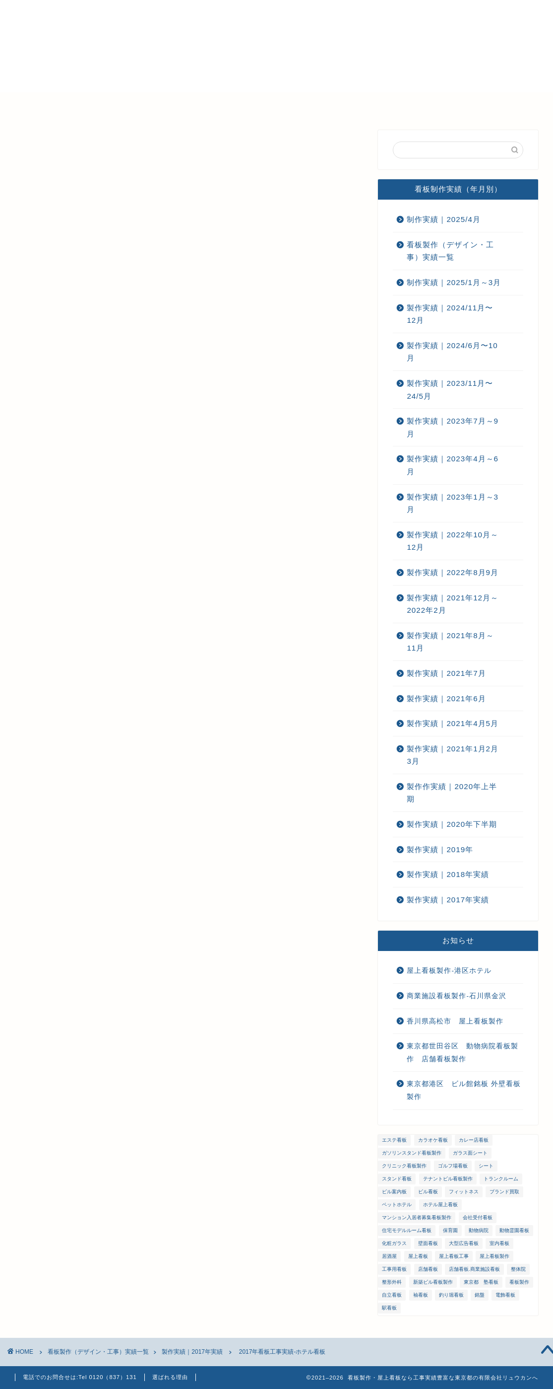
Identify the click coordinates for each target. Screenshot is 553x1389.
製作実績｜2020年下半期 (452, 824)
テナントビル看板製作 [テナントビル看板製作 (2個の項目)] (448, 1178)
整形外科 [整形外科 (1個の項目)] (392, 1282)
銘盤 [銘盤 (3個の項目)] (480, 1295)
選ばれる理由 (111, 104)
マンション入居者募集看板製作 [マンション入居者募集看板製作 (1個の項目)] (416, 1217)
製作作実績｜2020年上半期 (452, 793)
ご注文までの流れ (312, 104)
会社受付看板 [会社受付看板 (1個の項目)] (477, 1217)
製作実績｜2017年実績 (63, 150)
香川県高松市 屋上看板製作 (455, 1021)
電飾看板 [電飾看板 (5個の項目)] (505, 1295)
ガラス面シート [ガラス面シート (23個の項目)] (470, 1153)
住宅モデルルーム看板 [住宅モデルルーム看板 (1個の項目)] (406, 1230)
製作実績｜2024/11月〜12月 (450, 314)
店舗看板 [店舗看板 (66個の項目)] (428, 1269)
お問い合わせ (389, 104)
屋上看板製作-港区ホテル (449, 970)
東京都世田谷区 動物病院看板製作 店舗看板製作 (462, 1052)
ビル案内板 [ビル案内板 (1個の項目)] (394, 1191)
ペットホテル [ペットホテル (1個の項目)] (397, 1204)
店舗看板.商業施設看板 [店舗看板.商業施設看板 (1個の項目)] (474, 1269)
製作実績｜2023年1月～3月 (452, 503)
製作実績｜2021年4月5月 (452, 723)
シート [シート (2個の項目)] (486, 1166)
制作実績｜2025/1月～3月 (454, 282)
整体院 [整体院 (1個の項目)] (518, 1269)
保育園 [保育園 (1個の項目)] (450, 1230)
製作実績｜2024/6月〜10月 (452, 352)
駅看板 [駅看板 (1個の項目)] (389, 1308)
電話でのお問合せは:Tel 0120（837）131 (80, 1377)
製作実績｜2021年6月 (446, 698)
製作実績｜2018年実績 (448, 874)
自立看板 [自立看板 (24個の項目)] (392, 1295)
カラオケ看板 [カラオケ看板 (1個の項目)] (433, 1140)
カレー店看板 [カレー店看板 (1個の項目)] (474, 1140)
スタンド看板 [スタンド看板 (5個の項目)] (397, 1178)
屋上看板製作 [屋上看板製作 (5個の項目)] (494, 1256)
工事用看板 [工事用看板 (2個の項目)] (394, 1269)
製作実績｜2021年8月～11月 (450, 642)
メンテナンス (235, 104)
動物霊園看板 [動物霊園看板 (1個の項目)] (514, 1230)
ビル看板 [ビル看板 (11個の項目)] (428, 1191)
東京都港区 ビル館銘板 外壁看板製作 (464, 1090)
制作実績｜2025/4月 (443, 219)
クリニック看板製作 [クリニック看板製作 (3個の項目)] (404, 1166)
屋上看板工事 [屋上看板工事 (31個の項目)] (454, 1256)
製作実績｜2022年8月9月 (452, 572)
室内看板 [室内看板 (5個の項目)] (499, 1243)
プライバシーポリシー (473, 104)
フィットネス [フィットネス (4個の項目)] (464, 1191)
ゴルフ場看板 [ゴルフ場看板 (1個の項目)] (453, 1166)
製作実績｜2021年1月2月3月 (452, 755)
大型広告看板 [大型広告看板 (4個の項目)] (464, 1243)
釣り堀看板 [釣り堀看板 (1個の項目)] (451, 1295)
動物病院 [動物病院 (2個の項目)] (479, 1230)
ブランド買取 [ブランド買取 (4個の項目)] (504, 1191)
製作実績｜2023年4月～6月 (452, 465)
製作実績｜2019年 (440, 849)
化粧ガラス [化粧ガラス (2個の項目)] (394, 1243)
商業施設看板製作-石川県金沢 (456, 996)
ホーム (53, 104)
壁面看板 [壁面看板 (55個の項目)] (428, 1243)
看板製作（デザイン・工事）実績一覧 (450, 251)
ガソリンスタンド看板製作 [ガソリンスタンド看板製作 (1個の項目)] (411, 1153)
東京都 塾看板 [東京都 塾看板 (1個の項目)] (481, 1282)
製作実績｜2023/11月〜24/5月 (450, 389)
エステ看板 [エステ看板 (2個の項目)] (394, 1140)
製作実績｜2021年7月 (446, 673)
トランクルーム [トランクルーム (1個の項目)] (501, 1178)
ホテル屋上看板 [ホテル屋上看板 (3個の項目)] (440, 1204)
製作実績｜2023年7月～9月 (452, 427)
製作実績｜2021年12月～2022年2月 (452, 604)
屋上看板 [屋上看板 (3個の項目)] (418, 1256)
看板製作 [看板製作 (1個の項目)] (519, 1282)
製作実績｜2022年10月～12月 (452, 541)
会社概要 (173, 104)
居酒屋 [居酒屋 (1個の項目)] (389, 1256)
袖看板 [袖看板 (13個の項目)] (420, 1295)
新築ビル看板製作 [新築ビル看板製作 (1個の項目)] (433, 1282)
